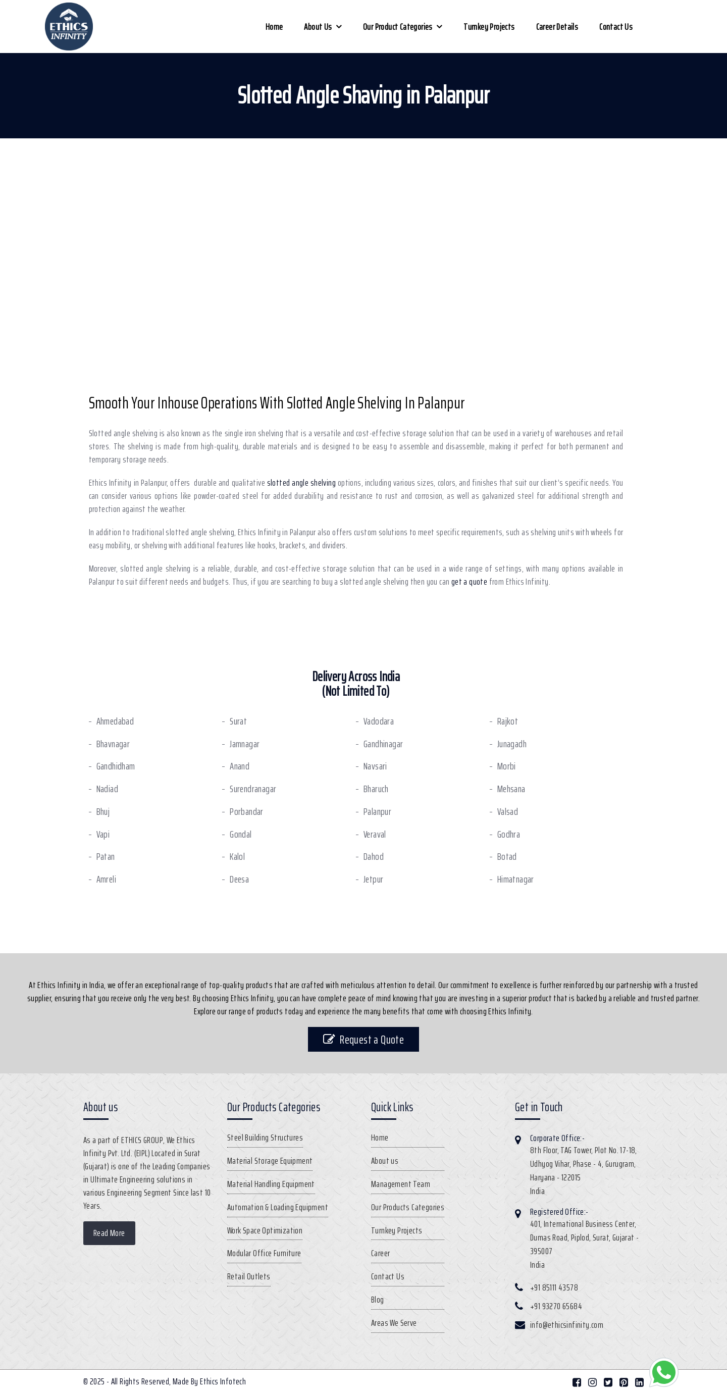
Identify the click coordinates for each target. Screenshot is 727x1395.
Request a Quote (363, 1039)
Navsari (375, 766)
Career (380, 1253)
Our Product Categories (398, 27)
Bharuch (376, 789)
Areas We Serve (394, 1323)
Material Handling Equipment (271, 1184)
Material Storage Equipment (270, 1161)
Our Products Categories (407, 1207)
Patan (105, 856)
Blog (377, 1300)
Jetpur (373, 879)
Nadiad (107, 789)
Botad (507, 856)
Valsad (507, 811)
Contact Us (616, 27)
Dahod (374, 856)
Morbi (506, 766)
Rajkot (507, 721)
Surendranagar (253, 789)
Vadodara (379, 721)
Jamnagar (244, 744)
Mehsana (511, 789)
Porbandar (247, 811)
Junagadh (512, 744)
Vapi (103, 834)
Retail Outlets (249, 1276)
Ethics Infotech (223, 1381)
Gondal (240, 834)
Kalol (237, 856)
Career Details (557, 27)
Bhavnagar (113, 744)
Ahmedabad (115, 721)
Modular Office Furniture (264, 1253)
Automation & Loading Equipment (277, 1207)
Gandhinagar (383, 744)
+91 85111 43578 (554, 1287)
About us (318, 27)
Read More (109, 1233)
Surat (238, 721)
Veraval (375, 834)
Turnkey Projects (488, 27)
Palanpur (377, 811)
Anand (239, 766)
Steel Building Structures (265, 1137)
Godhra (508, 834)
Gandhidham (115, 766)
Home (274, 27)
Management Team (400, 1184)
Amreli (106, 879)
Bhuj (103, 811)
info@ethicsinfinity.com (566, 1324)
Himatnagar (515, 879)
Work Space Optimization (264, 1230)
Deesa (239, 879)
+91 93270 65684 (556, 1306)
